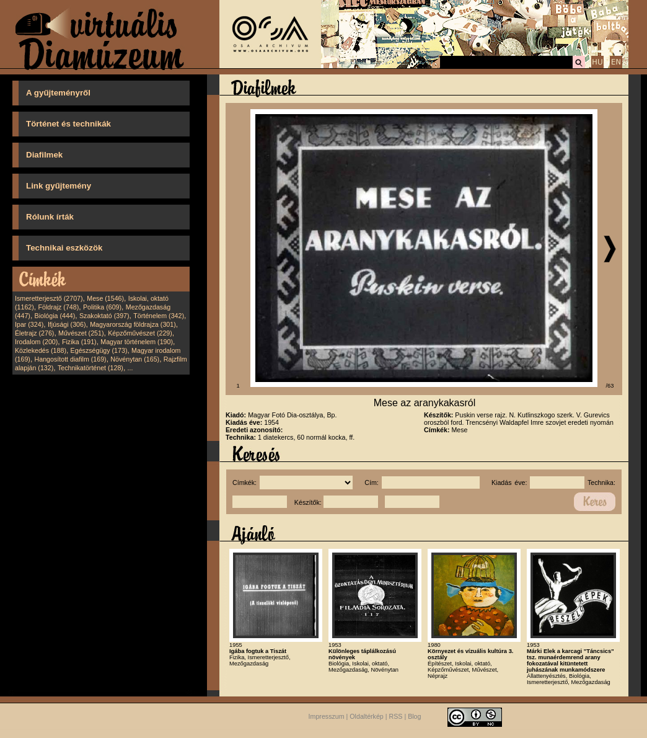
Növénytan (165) (134, 359)
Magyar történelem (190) (136, 341)
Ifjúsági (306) (67, 324)
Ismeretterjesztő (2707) (49, 298)
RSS (396, 717)
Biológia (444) (55, 315)
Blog (414, 717)
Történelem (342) (158, 315)
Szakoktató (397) (104, 315)
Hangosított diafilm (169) (71, 359)
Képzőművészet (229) (140, 333)
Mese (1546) (105, 298)
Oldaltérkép (367, 717)
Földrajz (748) (58, 307)
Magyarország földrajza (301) (133, 324)
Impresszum (327, 717)
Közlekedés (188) (40, 350)
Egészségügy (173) (99, 350)
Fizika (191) (79, 341)
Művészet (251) (80, 333)
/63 (610, 386)
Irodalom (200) (36, 341)
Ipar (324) (29, 324)
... (130, 367)
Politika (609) (102, 307)
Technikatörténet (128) (90, 367)
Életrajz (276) (34, 333)
